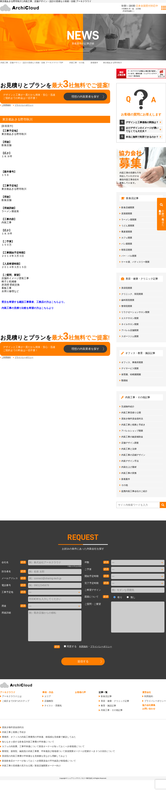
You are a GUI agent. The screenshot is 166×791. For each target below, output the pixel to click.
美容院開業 (126, 288)
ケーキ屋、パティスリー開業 (135, 262)
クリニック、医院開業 (132, 294)
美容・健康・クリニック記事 (115, 701)
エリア (47, 696)
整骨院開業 (126, 306)
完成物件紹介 (127, 406)
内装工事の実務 (129, 473)
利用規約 (83, 646)
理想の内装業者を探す (85, 96)
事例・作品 (47, 692)
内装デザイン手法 (130, 461)
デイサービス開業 (130, 368)
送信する (83, 661)
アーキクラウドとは (12, 696)
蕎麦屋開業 (126, 232)
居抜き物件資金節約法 (132, 419)
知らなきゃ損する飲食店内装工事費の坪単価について (28, 741)
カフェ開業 (126, 238)
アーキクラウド (7, 692)
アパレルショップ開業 (132, 431)
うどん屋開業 (127, 225)
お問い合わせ (148, 708)
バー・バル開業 (129, 256)
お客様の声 (80, 692)
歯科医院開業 (127, 300)
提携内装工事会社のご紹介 (134, 491)
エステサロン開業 (130, 318)
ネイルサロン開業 (130, 324)
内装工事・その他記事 (112, 710)
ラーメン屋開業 (129, 219)
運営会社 (146, 692)
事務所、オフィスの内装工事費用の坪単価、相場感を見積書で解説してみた (39, 737)
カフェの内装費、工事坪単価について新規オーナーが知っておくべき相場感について (43, 746)
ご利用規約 (6, 105)
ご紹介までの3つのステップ (15, 701)
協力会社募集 (148, 705)
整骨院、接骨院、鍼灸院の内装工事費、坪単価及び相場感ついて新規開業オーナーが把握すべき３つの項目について (58, 751)
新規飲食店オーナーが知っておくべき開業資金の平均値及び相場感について (39, 761)
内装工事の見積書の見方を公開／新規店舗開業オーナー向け (31, 765)
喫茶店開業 (126, 250)
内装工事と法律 (129, 449)
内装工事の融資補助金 (132, 437)
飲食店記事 (106, 696)
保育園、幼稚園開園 (131, 374)
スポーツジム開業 (130, 336)
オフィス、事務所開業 (132, 362)
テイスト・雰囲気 (53, 705)
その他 (124, 485)
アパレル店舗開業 (130, 330)
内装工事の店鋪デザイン (133, 455)
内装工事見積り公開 (131, 412)
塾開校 (124, 380)
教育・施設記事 (108, 705)
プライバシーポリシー (24, 105)
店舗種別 (48, 701)
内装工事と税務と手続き (133, 425)
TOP (31, 63)
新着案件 (7, 126)
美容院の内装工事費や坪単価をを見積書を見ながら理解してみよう (34, 756)
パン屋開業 (126, 244)
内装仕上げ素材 (129, 467)
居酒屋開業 (126, 213)
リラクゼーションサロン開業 (135, 312)
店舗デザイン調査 (130, 443)
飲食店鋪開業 (127, 207)
